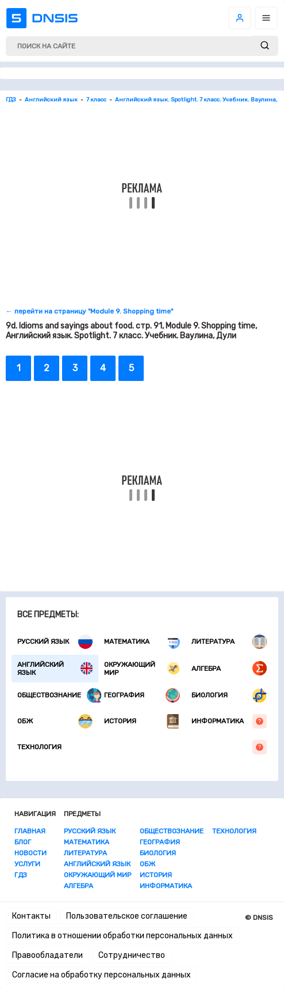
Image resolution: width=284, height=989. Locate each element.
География (141, 695)
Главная (29, 831)
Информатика (229, 721)
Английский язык (55, 668)
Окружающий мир (141, 668)
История (141, 721)
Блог (22, 842)
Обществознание (59, 695)
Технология (142, 747)
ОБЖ (55, 721)
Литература (229, 642)
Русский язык (55, 642)
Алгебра (229, 668)
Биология (229, 695)
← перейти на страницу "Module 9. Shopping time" (89, 311)
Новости (30, 853)
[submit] (264, 46)
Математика (141, 642)
